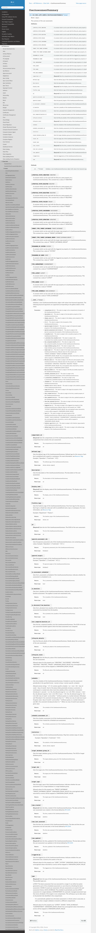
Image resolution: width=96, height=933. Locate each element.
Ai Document (6, 56)
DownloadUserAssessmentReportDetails (14, 589)
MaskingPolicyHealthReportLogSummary (14, 732)
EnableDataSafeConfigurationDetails (13, 594)
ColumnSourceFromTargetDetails (12, 401)
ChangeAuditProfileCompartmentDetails (14, 318)
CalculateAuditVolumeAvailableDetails (13, 302)
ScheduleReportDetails (10, 897)
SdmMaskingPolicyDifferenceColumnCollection (15, 909)
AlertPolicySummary (9, 193)
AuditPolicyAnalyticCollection (12, 247)
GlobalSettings (8, 657)
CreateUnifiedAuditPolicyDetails (12, 499)
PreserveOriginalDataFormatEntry (12, 818)
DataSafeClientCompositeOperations (13, 166)
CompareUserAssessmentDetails (12, 413)
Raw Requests (5, 39)
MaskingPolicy (8, 718)
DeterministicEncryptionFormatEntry (13, 542)
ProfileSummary (8, 829)
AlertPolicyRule (8, 186)
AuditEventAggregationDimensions (13, 232)
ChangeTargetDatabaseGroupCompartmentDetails (15, 372)
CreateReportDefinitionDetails (12, 460)
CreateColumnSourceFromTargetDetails (14, 440)
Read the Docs (59, 930)
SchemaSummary (9, 900)
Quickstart (4, 26)
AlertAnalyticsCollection (10, 177)
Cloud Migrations (7, 124)
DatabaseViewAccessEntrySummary (13, 535)
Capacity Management (8, 110)
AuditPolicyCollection (10, 250)
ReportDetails (8, 875)
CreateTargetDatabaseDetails (11, 494)
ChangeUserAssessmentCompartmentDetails (15, 379)
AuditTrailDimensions (10, 284)
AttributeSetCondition (10, 218)
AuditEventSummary (9, 241)
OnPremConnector (9, 764)
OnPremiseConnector (10, 768)
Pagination (4, 43)
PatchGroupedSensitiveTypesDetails (13, 784)
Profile (6, 823)
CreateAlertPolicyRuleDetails (11, 426)
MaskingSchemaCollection (11, 750)
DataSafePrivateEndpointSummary (13, 510)
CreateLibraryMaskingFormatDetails (13, 447)
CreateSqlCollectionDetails (11, 490)
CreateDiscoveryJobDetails (11, 444)
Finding (7, 601)
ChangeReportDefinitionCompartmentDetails (15, 338)
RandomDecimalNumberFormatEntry (13, 838)
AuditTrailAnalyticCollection (11, 279)
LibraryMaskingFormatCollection (12, 678)
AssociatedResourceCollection (12, 209)
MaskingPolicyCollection (10, 721)
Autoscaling (6, 95)
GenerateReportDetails (10, 648)
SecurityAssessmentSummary (11, 927)
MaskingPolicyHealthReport (11, 725)
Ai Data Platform (7, 53)
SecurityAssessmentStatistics (11, 924)
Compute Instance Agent (9, 132)
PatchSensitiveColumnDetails (11, 800)
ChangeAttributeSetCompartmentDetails (14, 311)
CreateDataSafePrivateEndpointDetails (13, 442)
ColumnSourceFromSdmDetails (12, 399)
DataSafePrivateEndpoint (10, 508)
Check (6, 381)
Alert (6, 173)
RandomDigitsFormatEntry (11, 841)
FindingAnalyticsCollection (11, 603)
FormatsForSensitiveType (10, 635)
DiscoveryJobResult (9, 564)
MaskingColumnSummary (11, 705)
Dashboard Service (7, 146)
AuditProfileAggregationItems (11, 261)
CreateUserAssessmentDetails (11, 501)
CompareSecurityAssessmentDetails (13, 408)
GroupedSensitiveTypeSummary (12, 666)
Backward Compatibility (8, 24)
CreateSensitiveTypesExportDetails (12, 487)
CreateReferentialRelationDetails (12, 458)
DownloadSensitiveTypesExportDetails (13, 587)
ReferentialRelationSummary (11, 859)
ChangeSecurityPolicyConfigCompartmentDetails (15, 349)
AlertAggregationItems (10, 175)
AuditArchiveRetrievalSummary (12, 227)
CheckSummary (8, 383)
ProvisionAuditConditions (11, 832)
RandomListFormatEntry (10, 843)
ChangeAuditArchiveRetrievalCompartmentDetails (15, 313)
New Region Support (7, 21)
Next (83, 920)
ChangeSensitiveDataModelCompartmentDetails (15, 354)
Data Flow (5, 151)
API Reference (5, 46)
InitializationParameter (10, 671)
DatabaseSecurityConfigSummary (12, 521)
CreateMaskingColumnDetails (11, 449)
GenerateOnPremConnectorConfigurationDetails (15, 646)
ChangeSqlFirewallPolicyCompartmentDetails (15, 365)
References (7, 852)
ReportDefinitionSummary (11, 872)
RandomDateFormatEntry (11, 836)
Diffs (6, 551)
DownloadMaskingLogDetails (11, 576)
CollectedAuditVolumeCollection (12, 386)
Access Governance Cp (9, 48)
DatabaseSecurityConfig (10, 517)
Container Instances (8, 137)
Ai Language (6, 58)
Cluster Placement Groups (9, 127)
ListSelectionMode (9, 684)
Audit (4, 93)
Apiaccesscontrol (7, 73)
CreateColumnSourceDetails (11, 435)
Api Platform (6, 71)
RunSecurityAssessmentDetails (12, 888)
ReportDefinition (9, 868)
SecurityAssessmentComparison (12, 920)
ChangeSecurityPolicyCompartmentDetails (14, 347)
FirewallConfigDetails (10, 619)
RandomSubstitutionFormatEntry (12, 850)
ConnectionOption (9, 422)
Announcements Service (9, 68)
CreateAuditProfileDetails (10, 433)
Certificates (6, 112)
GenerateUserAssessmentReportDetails (13, 655)
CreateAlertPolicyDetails (10, 424)
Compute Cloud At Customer (10, 129)
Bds (4, 102)
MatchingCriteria (9, 755)
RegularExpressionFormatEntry (12, 861)
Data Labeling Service (8, 156)
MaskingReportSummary (10, 748)
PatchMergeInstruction (10, 793)
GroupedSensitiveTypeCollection (12, 664)
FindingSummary (9, 610)
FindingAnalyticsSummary (11, 607)
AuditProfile (8, 259)
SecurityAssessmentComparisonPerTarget (14, 922)
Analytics (5, 66)
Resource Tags (79, 456)
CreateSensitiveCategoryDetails (12, 474)
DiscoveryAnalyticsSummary (11, 558)
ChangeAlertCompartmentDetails (12, 306)
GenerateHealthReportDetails (11, 639)
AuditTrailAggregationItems (11, 277)
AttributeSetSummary (10, 220)
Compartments (8, 415)
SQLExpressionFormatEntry (11, 893)
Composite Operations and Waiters (11, 41)
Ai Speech (5, 61)
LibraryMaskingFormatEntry (11, 680)
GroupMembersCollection (11, 662)
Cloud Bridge (6, 120)
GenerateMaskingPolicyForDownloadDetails (15, 641)
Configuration (5, 14)
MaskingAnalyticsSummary (11, 698)
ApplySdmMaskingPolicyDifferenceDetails (14, 207)
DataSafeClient (7, 163)
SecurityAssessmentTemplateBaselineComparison (15, 929)
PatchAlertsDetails (9, 775)
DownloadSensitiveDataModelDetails (13, 585)
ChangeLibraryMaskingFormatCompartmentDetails (15, 327)
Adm (4, 51)
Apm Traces (6, 85)
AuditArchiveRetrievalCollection (12, 225)
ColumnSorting (8, 395)
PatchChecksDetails (9, 777)
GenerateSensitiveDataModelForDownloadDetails (15, 653)
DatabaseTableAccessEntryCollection (13, 526)
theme (45, 930)
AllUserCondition (9, 202)
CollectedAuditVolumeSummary (12, 388)
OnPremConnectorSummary (11, 766)
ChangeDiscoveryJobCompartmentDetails (14, 324)
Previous (33, 920)
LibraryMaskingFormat (10, 675)
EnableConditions (9, 592)
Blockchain (5, 105)
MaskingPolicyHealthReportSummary (13, 734)
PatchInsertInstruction (10, 786)
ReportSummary (9, 877)
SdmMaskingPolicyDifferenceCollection (14, 906)
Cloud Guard (6, 122)
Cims (4, 117)
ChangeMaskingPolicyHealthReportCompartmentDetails (15, 331)
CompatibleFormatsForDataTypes (12, 417)
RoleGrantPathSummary (10, 884)
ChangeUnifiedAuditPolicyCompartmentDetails (15, 374)
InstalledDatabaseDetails (10, 673)
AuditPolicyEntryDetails (10, 254)
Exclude (7, 598)
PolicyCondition (8, 816)
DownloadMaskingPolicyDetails (12, 578)
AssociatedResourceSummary (11, 211)
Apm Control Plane (7, 80)
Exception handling (7, 34)
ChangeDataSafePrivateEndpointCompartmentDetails (15, 320)
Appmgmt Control (7, 88)
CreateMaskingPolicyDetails (11, 451)
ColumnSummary (9, 404)
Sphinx (37, 930)
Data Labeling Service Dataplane (11, 159)
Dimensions (8, 553)
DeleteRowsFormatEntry (10, 537)
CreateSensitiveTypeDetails (11, 481)
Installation (5, 12)
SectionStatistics (9, 913)
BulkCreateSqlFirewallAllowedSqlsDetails (14, 295)
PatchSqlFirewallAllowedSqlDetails (13, 802)
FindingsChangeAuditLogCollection (13, 612)
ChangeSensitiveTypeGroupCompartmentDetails (15, 358)
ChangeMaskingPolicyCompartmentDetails (14, 329)
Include (7, 669)
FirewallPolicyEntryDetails (11, 621)
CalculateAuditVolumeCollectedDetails (13, 304)
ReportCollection (9, 866)
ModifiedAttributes (9, 757)
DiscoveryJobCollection (10, 562)
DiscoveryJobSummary (10, 571)
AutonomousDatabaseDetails (11, 288)
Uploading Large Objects (8, 36)
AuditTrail (7, 275)
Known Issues (5, 29)
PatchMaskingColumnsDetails (11, 791)
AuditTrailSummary (9, 286)
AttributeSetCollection (10, 216)
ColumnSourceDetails (10, 397)
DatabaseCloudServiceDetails (11, 512)
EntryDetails (8, 596)
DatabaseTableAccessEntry (11, 524)
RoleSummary (8, 886)
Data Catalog (6, 149)
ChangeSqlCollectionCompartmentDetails (14, 363)
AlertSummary (8, 195)
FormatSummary (9, 630)
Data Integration (7, 154)
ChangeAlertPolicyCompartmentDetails (13, 309)
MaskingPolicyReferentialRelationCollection (15, 737)
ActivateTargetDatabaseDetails (12, 170)
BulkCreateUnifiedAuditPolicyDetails (13, 297)
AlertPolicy (7, 182)
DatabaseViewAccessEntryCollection (13, 533)
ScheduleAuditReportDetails (11, 895)
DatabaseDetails (8, 515)
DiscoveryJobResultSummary (11, 569)
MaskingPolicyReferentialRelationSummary (14, 739)
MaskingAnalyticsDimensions (11, 696)
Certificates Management (9, 115)
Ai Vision (5, 63)
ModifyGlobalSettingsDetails (11, 759)
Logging (4, 31)
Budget (5, 107)
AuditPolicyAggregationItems (11, 245)
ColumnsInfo (8, 406)
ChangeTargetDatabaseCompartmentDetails (14, 370)
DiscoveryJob (8, 560)
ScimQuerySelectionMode (11, 902)
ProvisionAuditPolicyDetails (11, 834)
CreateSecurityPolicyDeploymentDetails (14, 469)
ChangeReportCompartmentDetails (13, 336)
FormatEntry (8, 628)
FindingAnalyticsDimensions (11, 605)
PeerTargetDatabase (9, 809)
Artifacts (5, 90)
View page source (81, 3)
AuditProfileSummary (10, 270)
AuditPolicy (7, 243)
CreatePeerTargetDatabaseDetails (12, 456)
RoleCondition (8, 879)
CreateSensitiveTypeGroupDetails (12, 483)
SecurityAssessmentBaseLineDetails (13, 918)
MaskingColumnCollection (11, 703)
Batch (4, 100)
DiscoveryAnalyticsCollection (11, 555)
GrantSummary (8, 660)
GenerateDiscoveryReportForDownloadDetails (15, 637)
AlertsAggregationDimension (11, 198)
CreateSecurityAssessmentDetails (12, 465)
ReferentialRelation (9, 854)
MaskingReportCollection (11, 746)
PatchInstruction (9, 789)
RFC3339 (67, 810)
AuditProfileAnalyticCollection (12, 263)
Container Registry (7, 139)
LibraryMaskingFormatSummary (12, 682)
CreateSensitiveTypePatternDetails (12, 485)
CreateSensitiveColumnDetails (12, 476)
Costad (4, 144)
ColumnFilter (8, 392)
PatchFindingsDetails (10, 782)
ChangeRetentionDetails (10, 340)
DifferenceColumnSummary (11, 549)
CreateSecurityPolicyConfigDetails (12, 467)
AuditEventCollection (10, 238)
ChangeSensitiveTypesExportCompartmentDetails (15, 361)
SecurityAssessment (9, 915)
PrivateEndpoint (8, 820)
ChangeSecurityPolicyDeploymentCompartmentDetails (15, 352)
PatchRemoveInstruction (10, 795)
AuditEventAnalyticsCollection (12, 236)
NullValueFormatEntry (10, 761)
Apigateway (6, 75)
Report (6, 863)
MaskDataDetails (9, 687)
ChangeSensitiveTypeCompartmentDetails (14, 356)
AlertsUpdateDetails (9, 200)
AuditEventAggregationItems (11, 234)
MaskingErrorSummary (10, 709)
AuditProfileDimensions (10, 268)
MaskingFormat (8, 712)
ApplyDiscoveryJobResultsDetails (12, 204)
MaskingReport (8, 743)
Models (5, 168)
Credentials (7, 503)
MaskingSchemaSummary (11, 752)
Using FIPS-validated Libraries (9, 17)
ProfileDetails (8, 827)
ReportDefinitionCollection (11, 870)
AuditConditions (9, 229)
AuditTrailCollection (9, 281)
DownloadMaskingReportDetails (12, 580)
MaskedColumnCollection (11, 689)
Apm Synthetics (7, 83)
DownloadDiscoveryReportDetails (12, 573)
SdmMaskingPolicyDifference (11, 904)
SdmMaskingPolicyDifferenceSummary (13, 911)
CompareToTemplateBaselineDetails (13, 410)
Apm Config (6, 78)
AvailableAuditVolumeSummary (12, 293)
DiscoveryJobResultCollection (11, 567)
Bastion (5, 97)
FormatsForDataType (9, 632)
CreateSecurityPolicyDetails (11, 472)
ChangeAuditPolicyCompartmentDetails (14, 315)
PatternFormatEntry (9, 807)
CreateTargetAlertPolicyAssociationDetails (14, 492)
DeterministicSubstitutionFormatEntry (13, 544)
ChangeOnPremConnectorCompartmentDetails (15, 333)
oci (13, 2)
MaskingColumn (9, 700)
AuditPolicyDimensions (10, 252)
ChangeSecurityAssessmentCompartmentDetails (15, 345)
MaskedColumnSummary (10, 691)
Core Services (6, 142)
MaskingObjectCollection (11, 714)
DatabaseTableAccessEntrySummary (13, 528)
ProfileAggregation (9, 825)
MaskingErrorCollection (10, 707)
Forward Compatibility (7, 19)
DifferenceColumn (9, 546)
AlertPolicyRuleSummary (10, 191)
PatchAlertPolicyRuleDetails (11, 773)
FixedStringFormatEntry (10, 626)
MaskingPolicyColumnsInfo (11, 723)
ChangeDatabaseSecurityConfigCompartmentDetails (15, 322)
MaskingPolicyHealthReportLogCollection (14, 730)
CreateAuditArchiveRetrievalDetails (13, 431)
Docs (30, 3)
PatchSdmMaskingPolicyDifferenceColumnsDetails (15, 798)
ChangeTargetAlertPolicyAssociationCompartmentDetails (15, 367)
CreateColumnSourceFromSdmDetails (13, 438)
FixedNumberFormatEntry (11, 623)
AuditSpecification (9, 272)
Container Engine (7, 134)
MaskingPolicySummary (10, 741)
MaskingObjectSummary (10, 716)
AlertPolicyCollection (10, 184)
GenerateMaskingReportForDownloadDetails (15, 644)
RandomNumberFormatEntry (11, 845)
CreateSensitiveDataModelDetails (12, 478)
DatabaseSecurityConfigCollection (12, 519)
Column (7, 390)
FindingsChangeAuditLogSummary (13, 614)
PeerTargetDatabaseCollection (11, 811)
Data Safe (5, 161)
